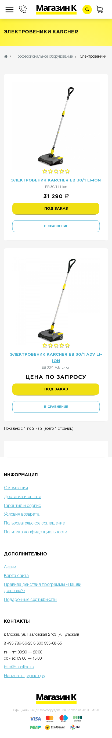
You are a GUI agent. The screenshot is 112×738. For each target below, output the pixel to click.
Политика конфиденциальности (35, 532)
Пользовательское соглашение (34, 523)
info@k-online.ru (19, 667)
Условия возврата (21, 514)
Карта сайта (16, 576)
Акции (10, 567)
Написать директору (24, 676)
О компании (16, 488)
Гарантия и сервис (22, 506)
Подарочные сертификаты (30, 600)
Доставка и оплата (22, 497)
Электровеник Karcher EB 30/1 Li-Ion (56, 180)
